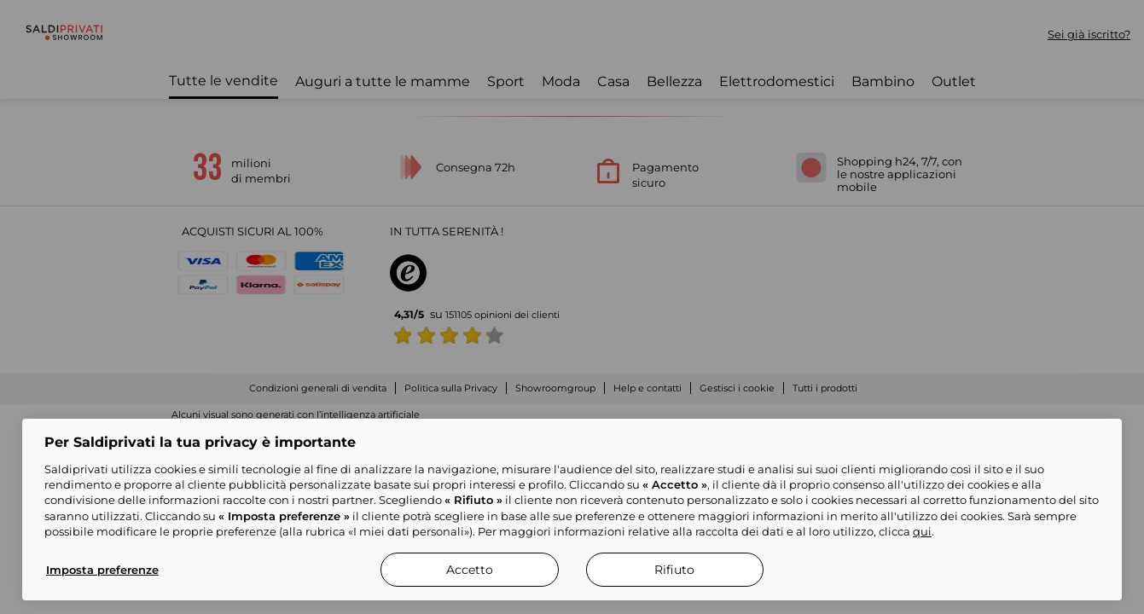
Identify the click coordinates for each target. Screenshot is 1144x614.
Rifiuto (674, 569)
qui (922, 531)
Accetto (469, 569)
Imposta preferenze (102, 569)
